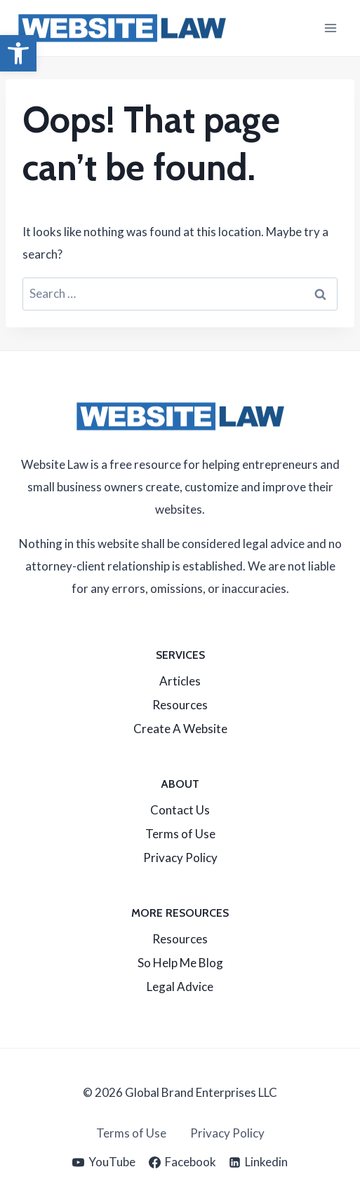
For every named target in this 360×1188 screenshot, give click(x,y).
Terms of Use (180, 833)
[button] (18, 53)
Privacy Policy (180, 857)
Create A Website (180, 728)
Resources (180, 704)
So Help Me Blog (180, 962)
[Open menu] (330, 28)
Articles (180, 681)
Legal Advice (180, 986)
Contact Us (180, 810)
